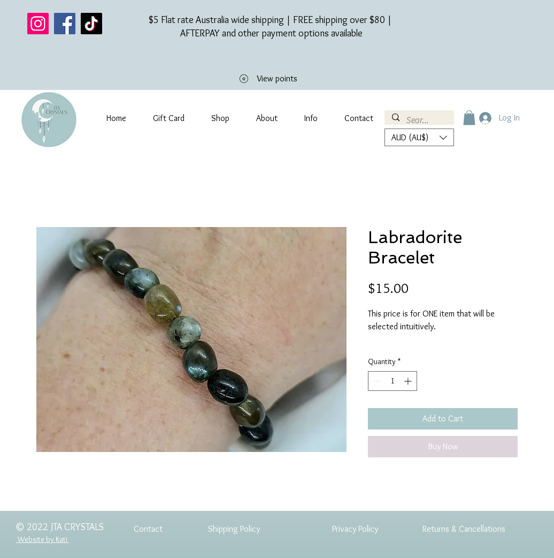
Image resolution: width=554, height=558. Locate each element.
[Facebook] (64, 23)
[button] (469, 117)
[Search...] (419, 120)
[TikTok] (91, 23)
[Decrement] (376, 381)
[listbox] (419, 137)
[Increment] (409, 381)
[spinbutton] (392, 381)
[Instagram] (38, 23)
